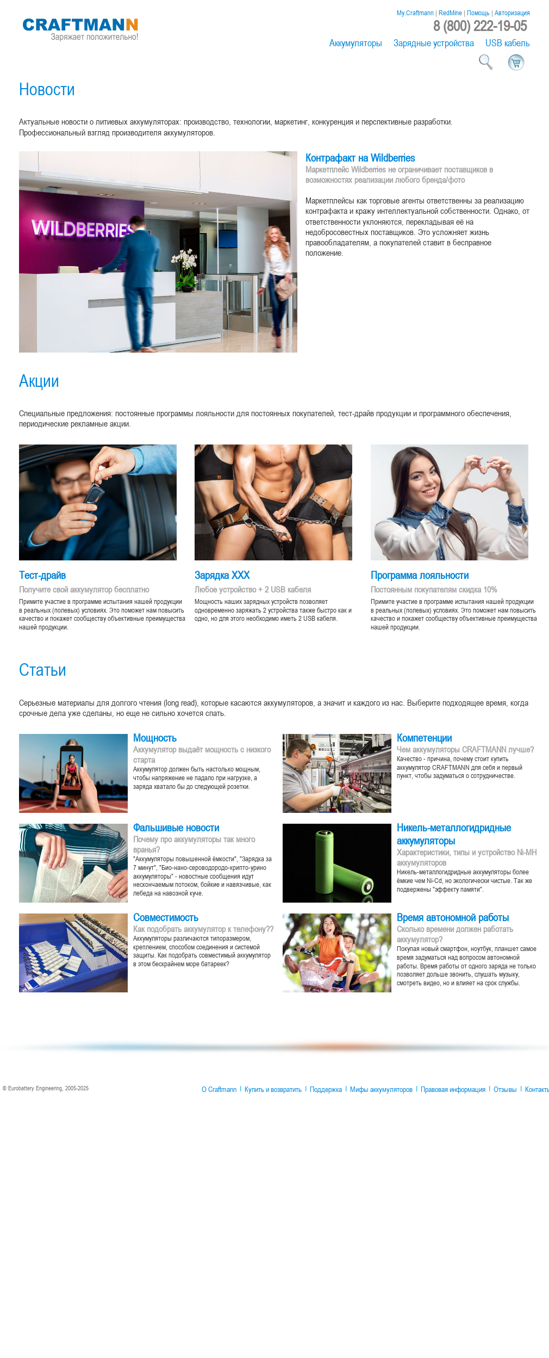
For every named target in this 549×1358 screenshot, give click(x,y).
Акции (39, 380)
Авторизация (512, 12)
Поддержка (326, 1089)
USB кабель (507, 43)
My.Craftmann (415, 12)
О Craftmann (219, 1089)
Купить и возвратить (273, 1089)
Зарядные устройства (434, 43)
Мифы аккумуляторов (381, 1089)
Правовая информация (453, 1089)
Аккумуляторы (355, 43)
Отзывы (505, 1089)
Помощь (478, 12)
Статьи (42, 669)
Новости (47, 88)
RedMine (450, 12)
